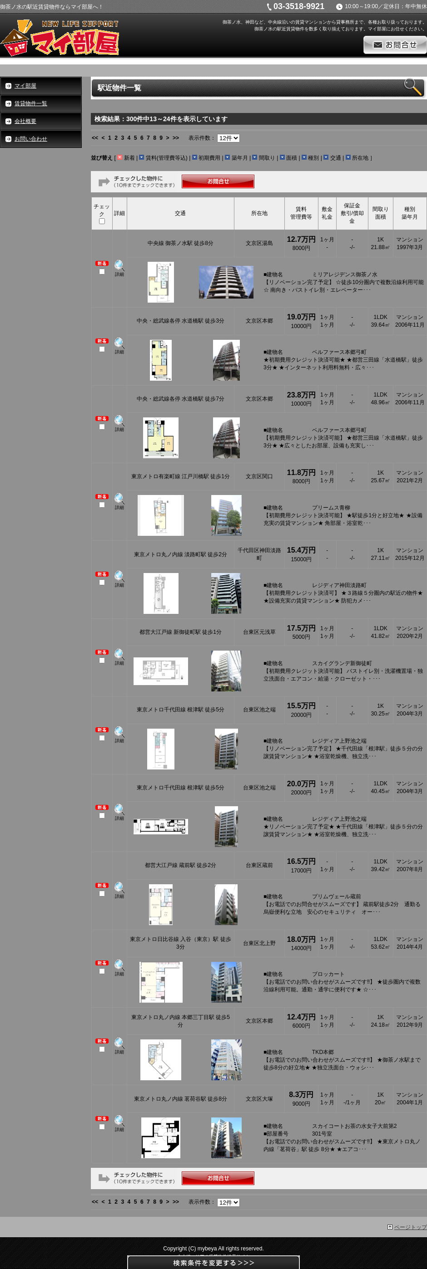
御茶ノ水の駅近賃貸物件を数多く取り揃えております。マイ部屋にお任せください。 (340, 28)
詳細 (119, 274)
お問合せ (395, 45)
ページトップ (410, 1227)
